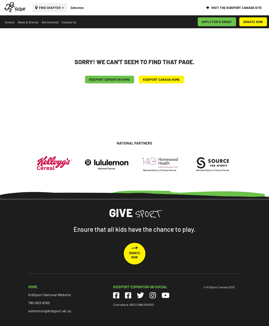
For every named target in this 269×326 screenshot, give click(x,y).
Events (10, 22)
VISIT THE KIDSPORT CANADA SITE (236, 7)
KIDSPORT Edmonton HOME (109, 79)
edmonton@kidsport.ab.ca (49, 311)
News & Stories (28, 22)
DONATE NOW (253, 22)
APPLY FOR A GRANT (217, 22)
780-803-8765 (39, 303)
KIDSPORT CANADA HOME (161, 79)
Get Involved (50, 22)
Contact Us (69, 22)
